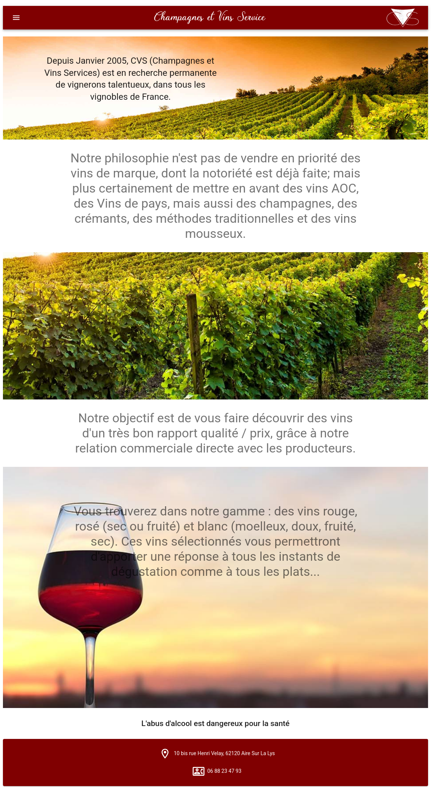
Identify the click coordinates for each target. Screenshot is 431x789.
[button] (165, 753)
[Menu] (16, 18)
